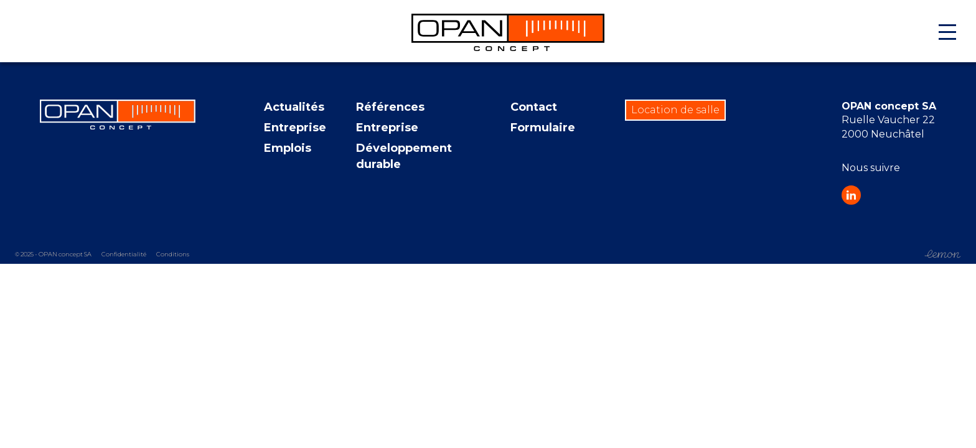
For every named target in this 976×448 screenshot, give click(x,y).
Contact (533, 107)
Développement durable (404, 155)
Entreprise (295, 127)
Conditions (172, 254)
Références (390, 107)
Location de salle (675, 110)
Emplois (287, 148)
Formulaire (542, 127)
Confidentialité (123, 254)
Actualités (294, 107)
